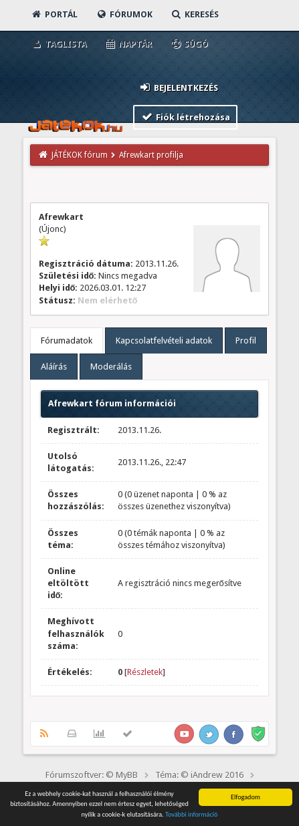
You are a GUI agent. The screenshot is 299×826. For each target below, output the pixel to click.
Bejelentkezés (178, 87)
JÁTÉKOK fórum (80, 155)
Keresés (195, 14)
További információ (191, 815)
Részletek (145, 672)
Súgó (189, 44)
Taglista (58, 44)
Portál (54, 14)
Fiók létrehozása (185, 116)
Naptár (128, 44)
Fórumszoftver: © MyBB (91, 775)
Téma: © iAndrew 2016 (199, 775)
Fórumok (124, 14)
